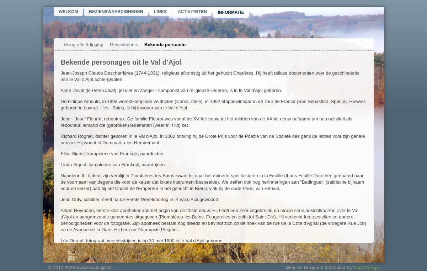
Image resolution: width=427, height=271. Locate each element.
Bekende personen (165, 44)
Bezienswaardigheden (116, 11)
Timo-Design (366, 267)
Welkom (68, 11)
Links (160, 11)
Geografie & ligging (83, 44)
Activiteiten (192, 11)
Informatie (231, 12)
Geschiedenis (124, 44)
